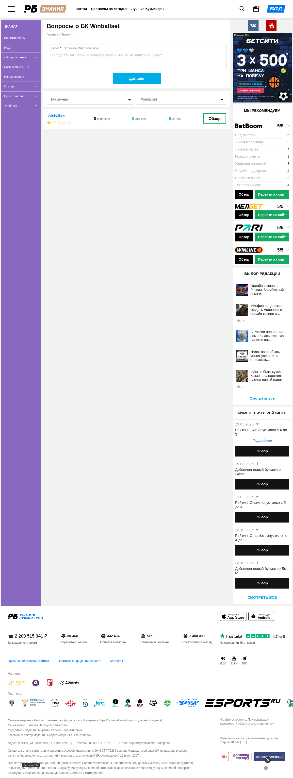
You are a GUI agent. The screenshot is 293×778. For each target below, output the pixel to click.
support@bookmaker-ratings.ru (149, 743)
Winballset (56, 116)
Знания (66, 34)
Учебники (10, 106)
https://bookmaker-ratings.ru (117, 720)
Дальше (137, 78)
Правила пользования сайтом (28, 661)
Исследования (14, 77)
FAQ (7, 48)
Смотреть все (262, 398)
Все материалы (14, 38)
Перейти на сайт (272, 194)
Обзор (215, 119)
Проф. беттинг (14, 96)
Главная (52, 34)
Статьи (9, 86)
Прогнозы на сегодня (109, 9)
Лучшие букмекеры (147, 9)
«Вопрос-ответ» (15, 57)
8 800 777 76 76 (100, 743)
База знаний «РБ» (16, 67)
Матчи (81, 9)
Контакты (116, 661)
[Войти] (276, 9)
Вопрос (73, 48)
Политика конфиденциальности (79, 661)
